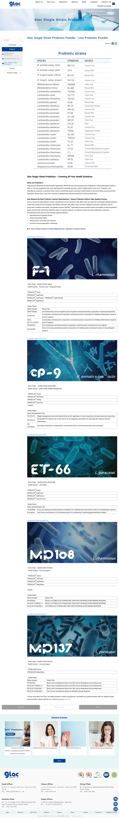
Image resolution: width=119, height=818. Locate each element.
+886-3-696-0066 (11, 807)
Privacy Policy (61, 816)
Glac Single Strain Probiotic (9, 63)
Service (74, 2)
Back (59, 761)
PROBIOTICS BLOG (104, 6)
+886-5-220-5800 (89, 791)
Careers (93, 2)
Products (63, 2)
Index (7, 812)
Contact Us (106, 2)
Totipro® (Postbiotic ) (11, 58)
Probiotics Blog (12, 73)
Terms (67, 816)
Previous (20, 707)
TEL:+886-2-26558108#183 (53, 804)
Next (98, 707)
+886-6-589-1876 (50, 791)
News (84, 2)
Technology (12, 45)
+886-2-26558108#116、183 (15, 791)
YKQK (45, 816)
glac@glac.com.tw (64, 699)
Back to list (59, 707)
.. (70, 816)
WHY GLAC (51, 2)
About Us (39, 2)
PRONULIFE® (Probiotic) (8, 54)
